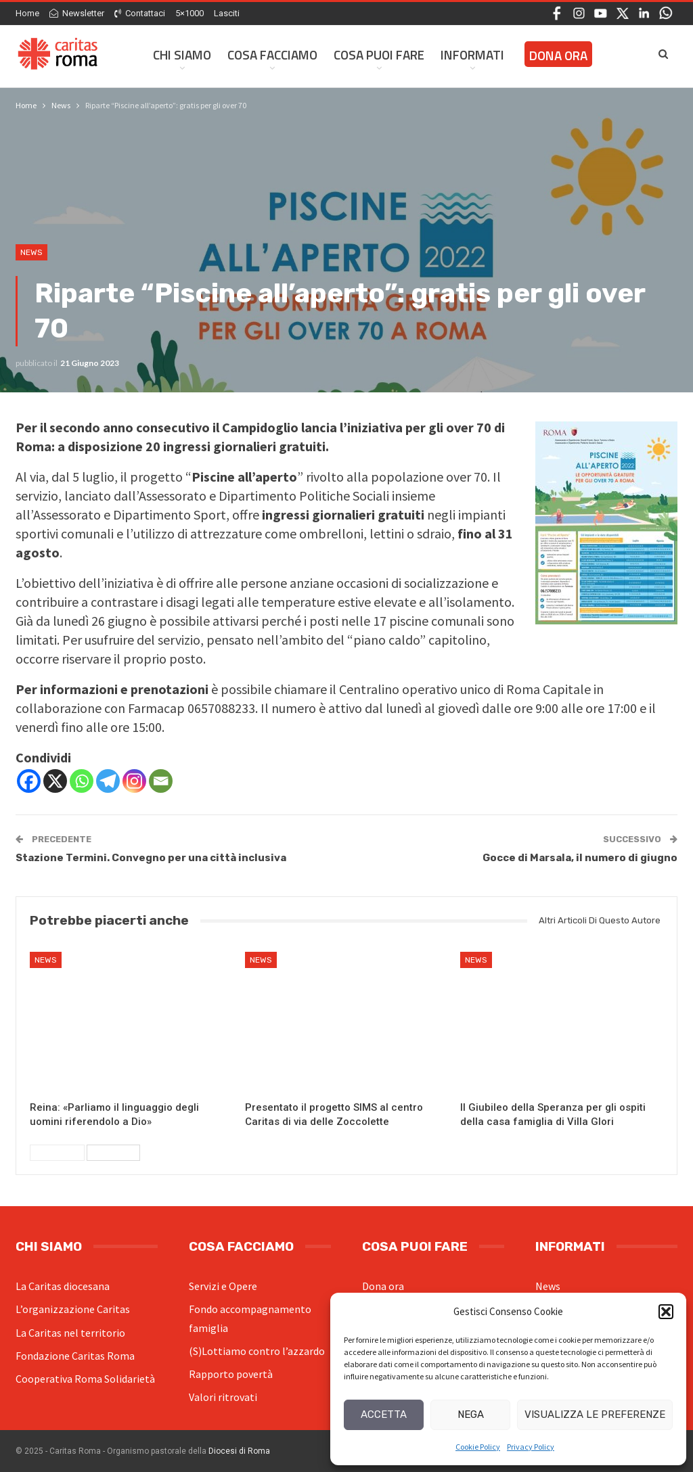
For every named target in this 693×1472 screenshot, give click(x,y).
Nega (470, 1414)
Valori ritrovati (223, 1397)
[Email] (161, 781)
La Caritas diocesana (63, 1286)
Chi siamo (182, 54)
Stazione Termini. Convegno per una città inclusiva (151, 858)
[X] (55, 781)
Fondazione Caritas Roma (75, 1355)
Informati (472, 54)
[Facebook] (29, 781)
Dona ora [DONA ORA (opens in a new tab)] (558, 55)
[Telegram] (108, 781)
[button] (666, 1311)
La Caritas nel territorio (70, 1332)
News (31, 252)
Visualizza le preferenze (594, 1414)
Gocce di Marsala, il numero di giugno (580, 858)
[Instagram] (134, 781)
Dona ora (383, 1286)
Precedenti (57, 1152)
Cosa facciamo (272, 54)
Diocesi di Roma (239, 1451)
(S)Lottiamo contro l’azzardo (257, 1351)
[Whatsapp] (81, 781)
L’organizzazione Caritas (73, 1309)
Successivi (113, 1152)
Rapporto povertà (231, 1374)
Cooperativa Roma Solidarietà (85, 1378)
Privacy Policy (530, 1447)
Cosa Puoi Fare (379, 54)
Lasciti (227, 13)
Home (27, 13)
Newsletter (76, 13)
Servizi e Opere (223, 1286)
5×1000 (189, 13)
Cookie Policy (477, 1447)
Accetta (384, 1414)
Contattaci (139, 13)
